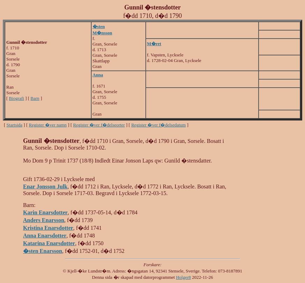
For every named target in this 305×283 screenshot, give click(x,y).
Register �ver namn (48, 124)
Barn (34, 98)
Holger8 (183, 277)
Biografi (16, 98)
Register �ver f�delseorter (99, 124)
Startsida (15, 124)
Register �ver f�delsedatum (158, 124)
